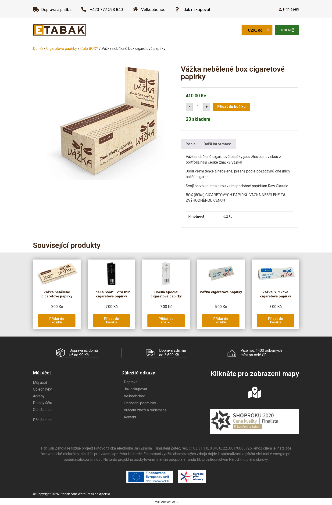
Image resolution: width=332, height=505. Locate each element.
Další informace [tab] (217, 144)
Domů (38, 48)
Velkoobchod (134, 396)
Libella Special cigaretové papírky (166, 294)
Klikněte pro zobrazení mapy (255, 373)
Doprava (130, 382)
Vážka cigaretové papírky (221, 292)
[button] (56, 320)
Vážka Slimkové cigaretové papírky (275, 294)
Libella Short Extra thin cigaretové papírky (111, 294)
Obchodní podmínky (140, 403)
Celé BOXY (89, 48)
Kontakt (130, 417)
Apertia (104, 494)
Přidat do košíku (231, 106)
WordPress (86, 494)
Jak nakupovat (135, 389)
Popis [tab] (191, 144)
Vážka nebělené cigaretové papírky (56, 294)
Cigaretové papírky (61, 48)
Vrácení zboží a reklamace (145, 410)
